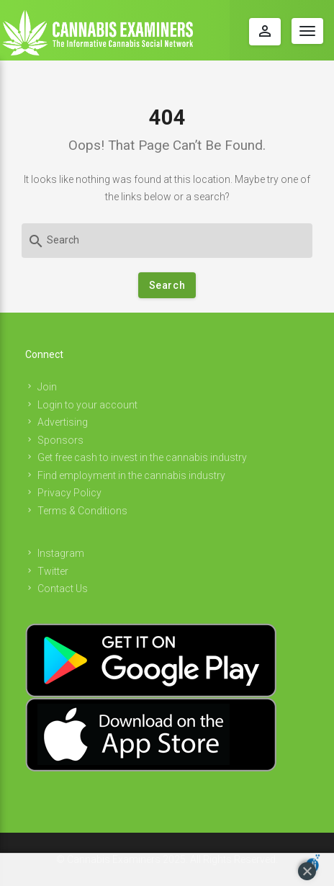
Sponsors (60, 440)
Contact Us (62, 588)
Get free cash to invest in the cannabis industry (142, 457)
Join (47, 387)
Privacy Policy (69, 492)
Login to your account (87, 405)
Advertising (62, 422)
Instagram (60, 553)
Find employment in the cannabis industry (131, 475)
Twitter (52, 571)
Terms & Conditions (82, 510)
